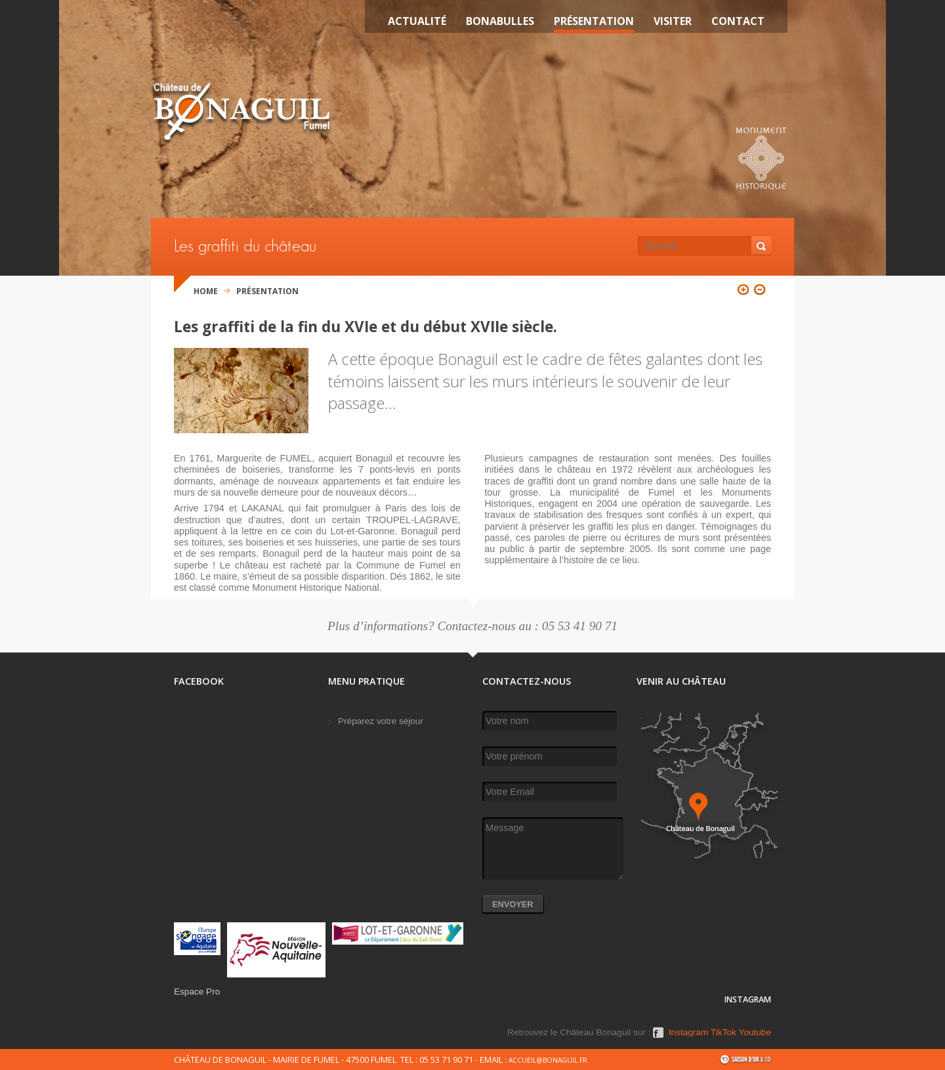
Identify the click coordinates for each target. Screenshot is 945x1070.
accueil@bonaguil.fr (548, 1060)
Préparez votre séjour (380, 721)
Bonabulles (500, 21)
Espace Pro (197, 991)
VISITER (673, 21)
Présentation (594, 21)
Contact (738, 21)
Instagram (688, 1033)
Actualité (417, 21)
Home (206, 291)
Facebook (658, 1037)
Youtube (755, 1033)
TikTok (723, 1033)
